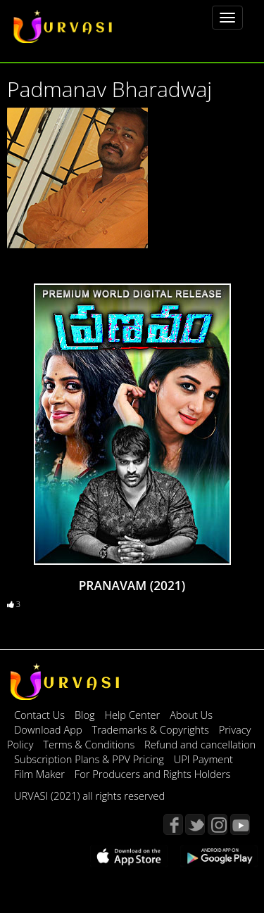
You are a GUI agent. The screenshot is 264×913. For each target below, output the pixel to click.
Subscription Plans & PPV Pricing (90, 759)
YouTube (240, 824)
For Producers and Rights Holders (153, 774)
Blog (85, 715)
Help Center (132, 715)
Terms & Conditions (90, 744)
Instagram (217, 824)
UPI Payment (203, 759)
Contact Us (39, 715)
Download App (49, 729)
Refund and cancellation (200, 744)
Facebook (173, 824)
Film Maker (41, 774)
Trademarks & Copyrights (151, 729)
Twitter (195, 824)
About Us (191, 715)
